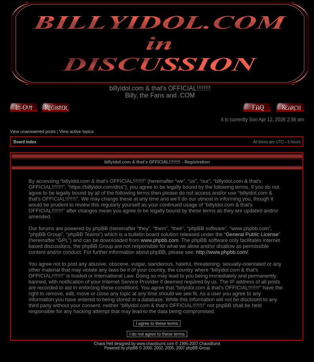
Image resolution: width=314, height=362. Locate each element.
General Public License (252, 234)
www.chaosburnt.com (155, 343)
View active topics (76, 131)
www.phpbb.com (159, 240)
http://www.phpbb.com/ (222, 252)
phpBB (132, 348)
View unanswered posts (33, 131)
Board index (24, 142)
